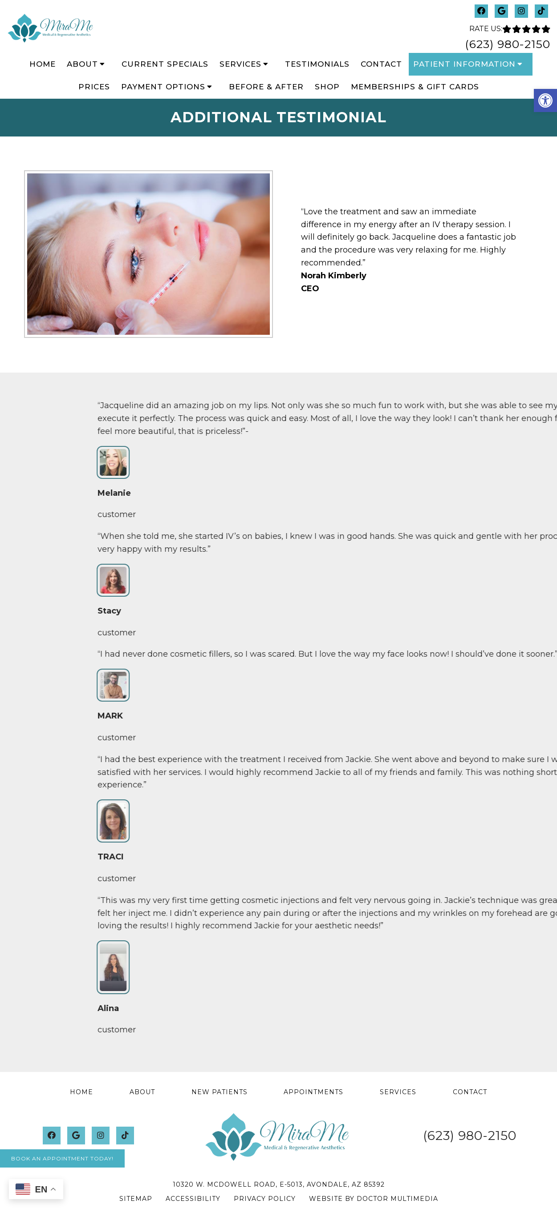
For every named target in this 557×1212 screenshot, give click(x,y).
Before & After (266, 86)
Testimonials (317, 64)
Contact (381, 64)
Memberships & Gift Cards (415, 86)
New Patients (219, 1092)
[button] (545, 100)
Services (240, 64)
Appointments (313, 1092)
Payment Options (163, 86)
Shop (327, 86)
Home (42, 64)
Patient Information (464, 64)
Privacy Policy (265, 1199)
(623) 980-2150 (507, 44)
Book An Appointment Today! (62, 1158)
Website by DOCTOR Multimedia (373, 1199)
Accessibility (193, 1199)
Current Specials (165, 64)
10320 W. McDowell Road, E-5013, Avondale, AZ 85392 (279, 1184)
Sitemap (135, 1199)
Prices (94, 86)
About (82, 64)
